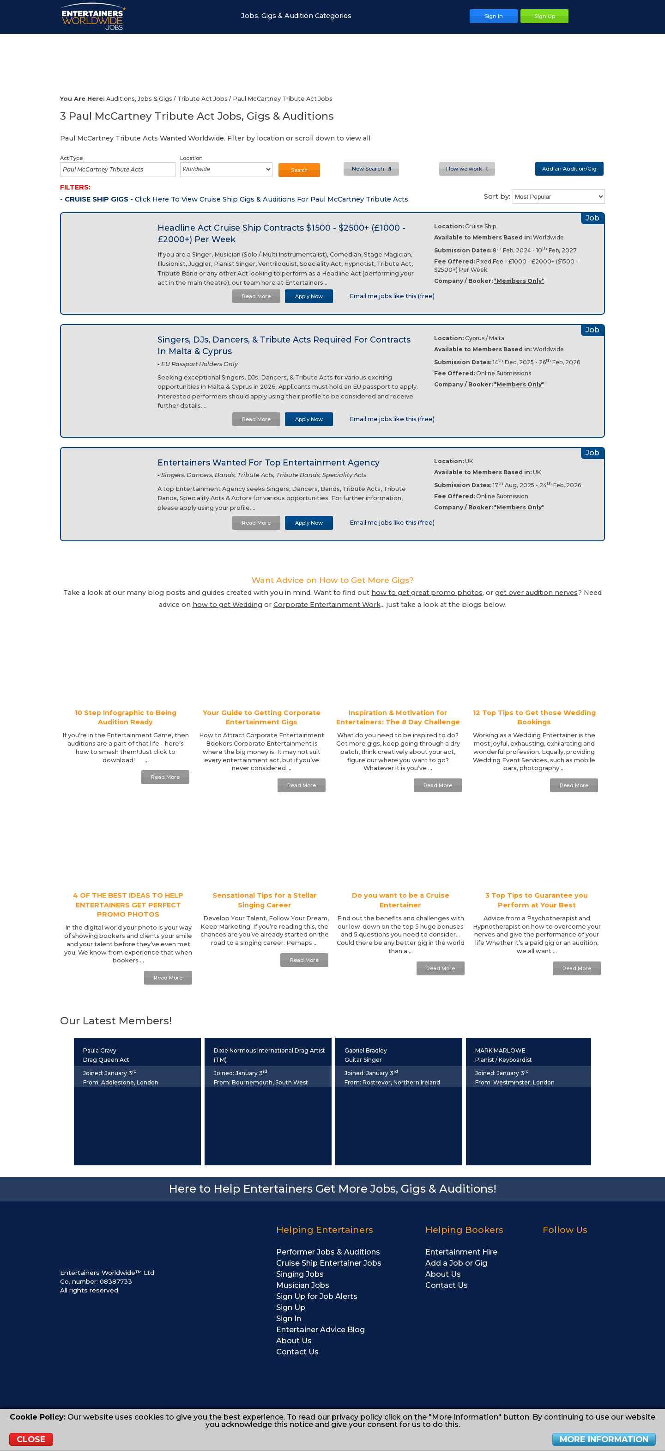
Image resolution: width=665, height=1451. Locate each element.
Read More (256, 296)
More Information (604, 1439)
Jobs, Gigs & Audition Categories (301, 16)
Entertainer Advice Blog (320, 1329)
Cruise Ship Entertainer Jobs (328, 1263)
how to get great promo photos (427, 592)
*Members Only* (519, 280)
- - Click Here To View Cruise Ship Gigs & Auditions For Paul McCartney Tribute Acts (234, 199)
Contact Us (297, 1351)
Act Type (71, 158)
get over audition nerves (536, 592)
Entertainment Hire (461, 1252)
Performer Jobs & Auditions (328, 1252)
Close (31, 1439)
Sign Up (290, 1307)
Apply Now (309, 296)
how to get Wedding (227, 604)
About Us (294, 1340)
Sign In (288, 1318)
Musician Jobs (302, 1285)
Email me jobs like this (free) (388, 296)
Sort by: (497, 196)
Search (299, 170)
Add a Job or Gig (456, 1263)
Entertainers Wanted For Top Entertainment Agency (268, 462)
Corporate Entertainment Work (327, 604)
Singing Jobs (300, 1274)
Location (191, 158)
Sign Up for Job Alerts (316, 1296)
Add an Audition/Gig (569, 168)
